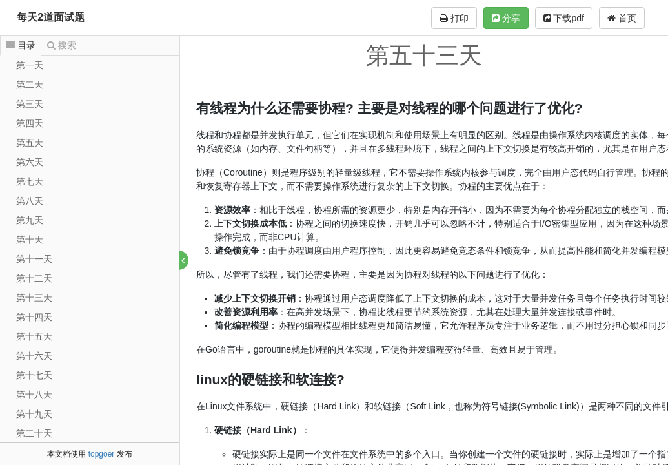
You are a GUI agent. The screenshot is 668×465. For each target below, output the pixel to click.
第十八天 (34, 394)
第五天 (29, 143)
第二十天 (34, 433)
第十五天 (34, 336)
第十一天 (34, 259)
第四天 (29, 123)
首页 (621, 18)
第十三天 (34, 298)
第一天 (29, 65)
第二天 (29, 84)
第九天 (29, 220)
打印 (454, 18)
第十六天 (34, 356)
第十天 (29, 239)
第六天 (29, 162)
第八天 (29, 201)
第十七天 (34, 375)
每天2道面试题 (51, 17)
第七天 (29, 181)
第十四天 (34, 317)
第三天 (29, 104)
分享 (506, 18)
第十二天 (34, 278)
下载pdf (563, 18)
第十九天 (34, 414)
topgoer (101, 454)
